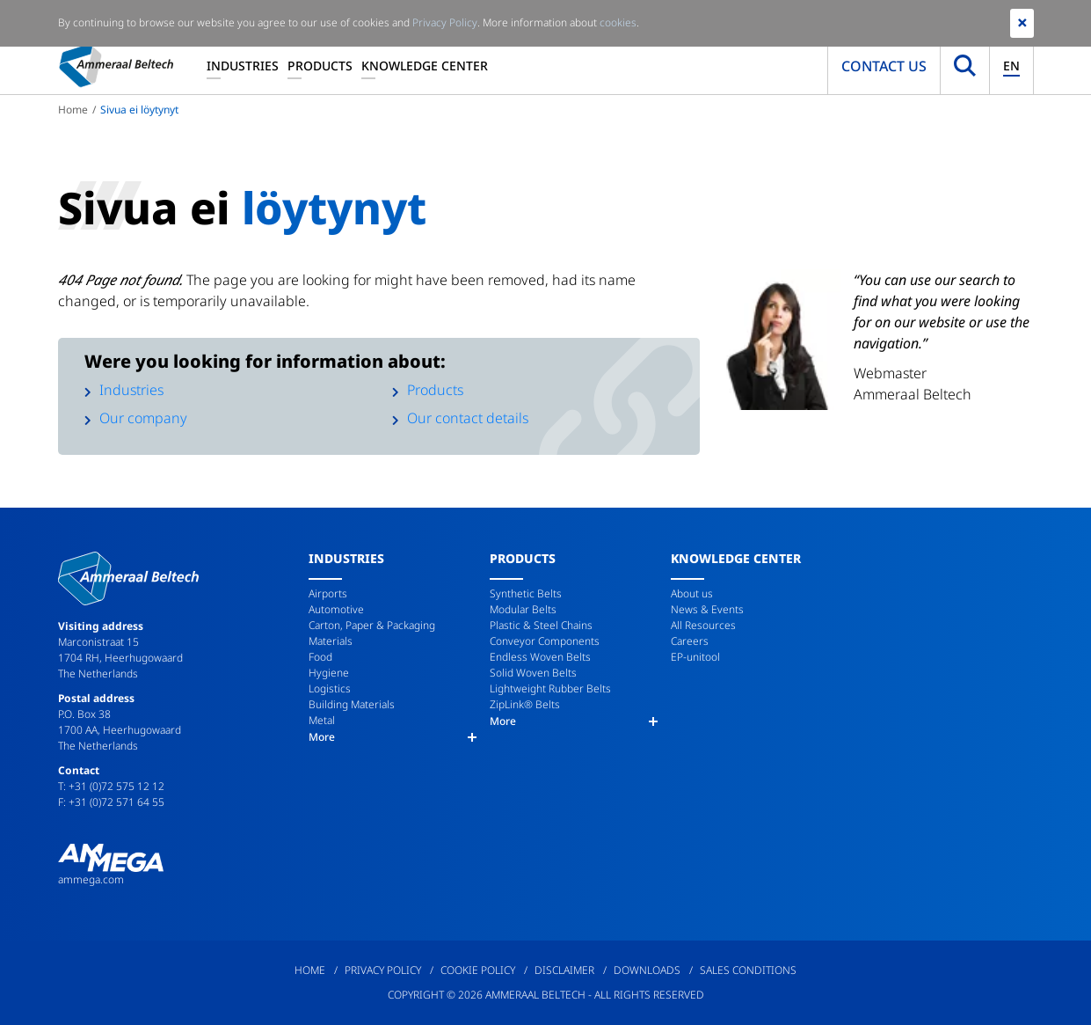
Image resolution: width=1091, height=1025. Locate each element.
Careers (690, 640)
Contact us (884, 66)
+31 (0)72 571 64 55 (116, 801)
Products (320, 65)
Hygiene (329, 672)
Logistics (330, 688)
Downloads (647, 970)
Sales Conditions (748, 970)
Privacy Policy (383, 970)
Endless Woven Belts (540, 656)
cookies (618, 22)
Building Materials (352, 704)
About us (692, 593)
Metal (322, 720)
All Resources (703, 625)
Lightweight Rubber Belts (550, 688)
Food (320, 656)
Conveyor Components (545, 640)
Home (73, 109)
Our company (143, 418)
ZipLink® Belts (525, 704)
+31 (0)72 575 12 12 (116, 786)
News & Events (707, 609)
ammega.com (91, 879)
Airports (328, 593)
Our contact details (467, 418)
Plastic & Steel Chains (541, 625)
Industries (243, 65)
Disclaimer (564, 970)
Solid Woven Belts (533, 672)
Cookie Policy (477, 970)
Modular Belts (523, 609)
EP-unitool (695, 656)
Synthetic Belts (526, 593)
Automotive (336, 609)
